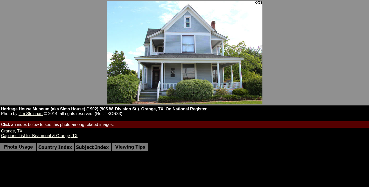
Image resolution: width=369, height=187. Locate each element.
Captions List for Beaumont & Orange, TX (39, 135)
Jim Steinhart (31, 113)
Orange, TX (11, 131)
